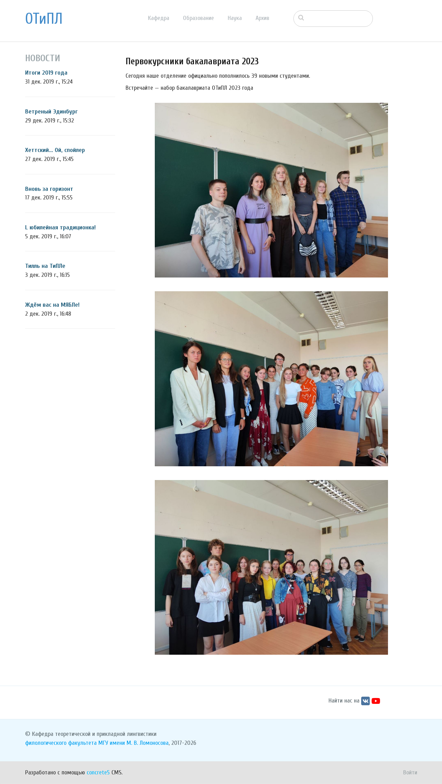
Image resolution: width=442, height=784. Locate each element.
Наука (235, 18)
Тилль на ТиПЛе (45, 266)
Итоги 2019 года (46, 72)
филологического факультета (61, 743)
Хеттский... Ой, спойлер (55, 150)
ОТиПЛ (44, 19)
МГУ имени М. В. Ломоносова (133, 743)
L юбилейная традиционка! (60, 227)
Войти (410, 772)
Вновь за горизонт (49, 189)
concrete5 (98, 772)
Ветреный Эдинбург (51, 111)
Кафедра (158, 18)
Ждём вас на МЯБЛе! (52, 304)
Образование (198, 18)
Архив (262, 18)
